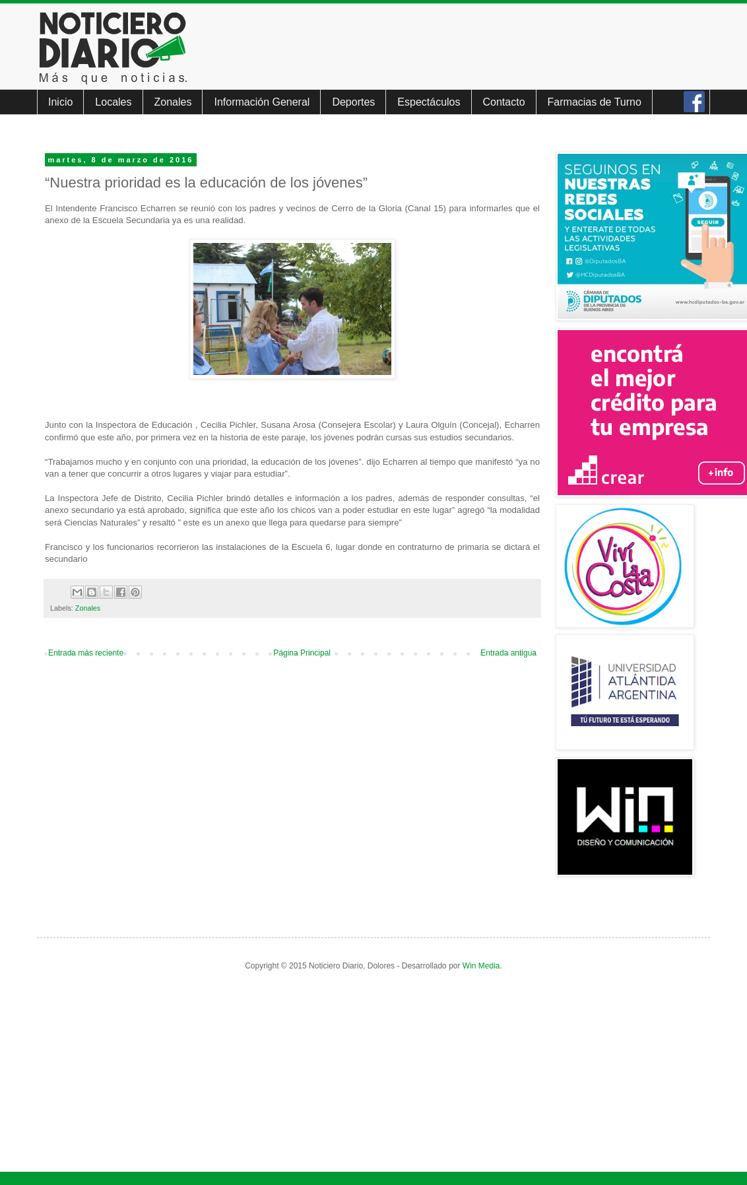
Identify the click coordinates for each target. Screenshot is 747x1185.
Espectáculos (428, 102)
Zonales (173, 102)
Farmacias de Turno (594, 102)
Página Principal (302, 653)
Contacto (504, 102)
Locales (113, 102)
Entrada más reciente (85, 653)
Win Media (481, 965)
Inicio (60, 102)
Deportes (353, 102)
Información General (261, 102)
